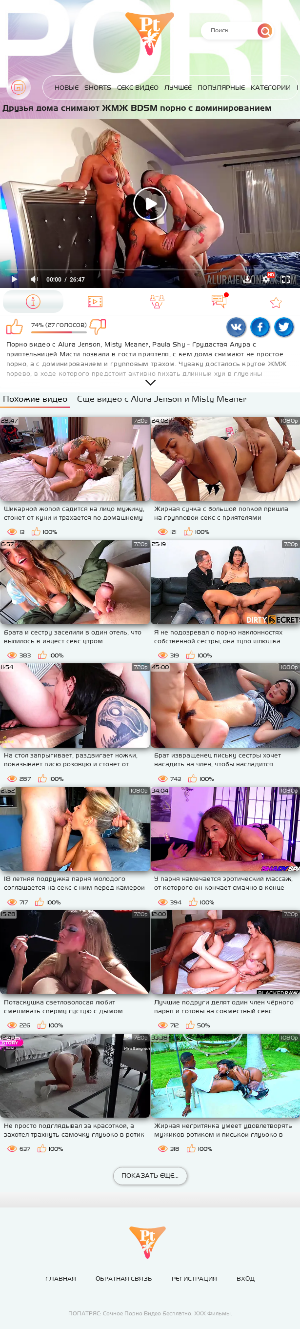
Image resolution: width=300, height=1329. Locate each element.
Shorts (97, 87)
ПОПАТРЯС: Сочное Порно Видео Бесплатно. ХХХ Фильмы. (150, 1313)
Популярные (221, 87)
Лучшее (178, 87)
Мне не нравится (101, 327)
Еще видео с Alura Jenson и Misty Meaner (161, 398)
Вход (246, 1278)
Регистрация (194, 1278)
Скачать (247, 279)
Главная (18, 87)
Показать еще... (150, 1175)
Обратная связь (124, 1278)
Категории (271, 87)
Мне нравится (16, 327)
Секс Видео (138, 87)
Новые (67, 87)
